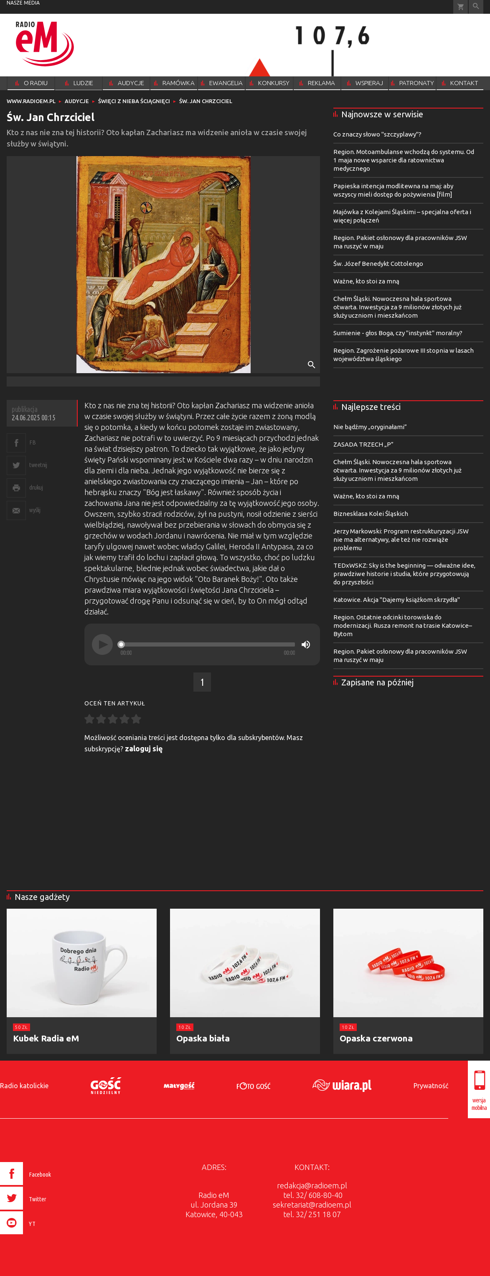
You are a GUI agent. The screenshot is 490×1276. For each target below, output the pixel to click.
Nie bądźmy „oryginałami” (370, 426)
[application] (202, 644)
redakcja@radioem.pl (312, 1185)
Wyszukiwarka (476, 7)
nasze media (23, 2)
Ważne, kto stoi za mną (366, 281)
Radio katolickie (24, 1085)
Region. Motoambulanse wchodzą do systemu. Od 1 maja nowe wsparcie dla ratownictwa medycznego (403, 160)
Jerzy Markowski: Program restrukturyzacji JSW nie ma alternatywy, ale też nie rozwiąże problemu (401, 539)
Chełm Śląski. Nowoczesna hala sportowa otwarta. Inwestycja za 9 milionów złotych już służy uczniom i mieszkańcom (397, 307)
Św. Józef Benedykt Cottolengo (378, 263)
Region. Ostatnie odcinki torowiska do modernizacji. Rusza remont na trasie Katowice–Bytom (402, 625)
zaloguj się (144, 748)
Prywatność (431, 1085)
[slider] (207, 644)
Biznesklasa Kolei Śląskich (370, 513)
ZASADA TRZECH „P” (363, 444)
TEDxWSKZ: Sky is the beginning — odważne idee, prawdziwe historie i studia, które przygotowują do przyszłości (404, 574)
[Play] (102, 644)
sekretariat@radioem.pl (312, 1204)
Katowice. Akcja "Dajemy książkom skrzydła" (396, 599)
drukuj (36, 487)
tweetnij (38, 464)
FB (32, 442)
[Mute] (306, 644)
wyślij (34, 509)
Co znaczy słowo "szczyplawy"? (377, 134)
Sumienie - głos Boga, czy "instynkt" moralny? (397, 332)
